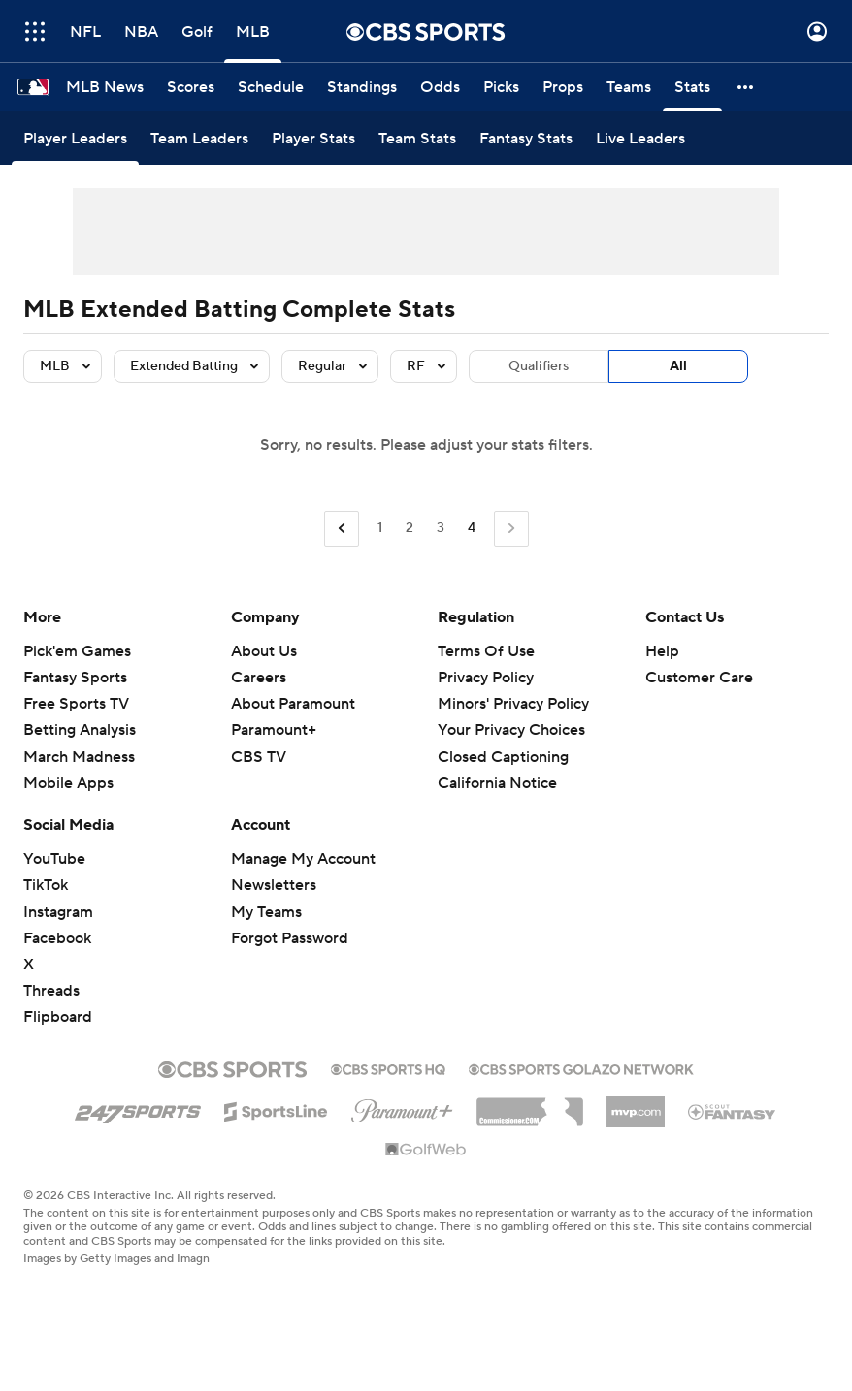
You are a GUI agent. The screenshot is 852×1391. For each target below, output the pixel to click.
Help (662, 651)
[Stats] (692, 87)
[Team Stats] (417, 138)
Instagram (58, 912)
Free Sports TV (76, 703)
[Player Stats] (313, 138)
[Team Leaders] (199, 138)
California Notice (497, 783)
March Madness (79, 757)
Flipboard (57, 1017)
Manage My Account (303, 859)
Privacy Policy (486, 677)
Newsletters (273, 885)
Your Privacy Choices (511, 730)
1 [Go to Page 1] (379, 528)
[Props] (563, 87)
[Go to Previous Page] (341, 529)
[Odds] (440, 87)
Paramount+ (273, 730)
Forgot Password (289, 938)
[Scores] (190, 87)
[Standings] (362, 87)
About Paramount (293, 703)
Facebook (57, 938)
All (678, 366)
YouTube (54, 859)
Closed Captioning (503, 757)
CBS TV (258, 757)
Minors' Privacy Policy (513, 703)
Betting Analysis (79, 730)
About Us (264, 651)
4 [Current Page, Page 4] (471, 528)
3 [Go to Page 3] (440, 528)
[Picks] (501, 87)
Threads (51, 990)
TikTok (45, 885)
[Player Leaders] (75, 138)
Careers (258, 677)
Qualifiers (538, 366)
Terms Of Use (486, 651)
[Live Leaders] (640, 138)
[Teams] (629, 87)
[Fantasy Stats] (526, 138)
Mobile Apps (68, 783)
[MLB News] (104, 87)
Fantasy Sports (75, 677)
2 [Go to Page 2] (409, 528)
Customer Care (699, 677)
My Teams (266, 912)
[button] (746, 87)
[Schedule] (270, 87)
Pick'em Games (77, 651)
